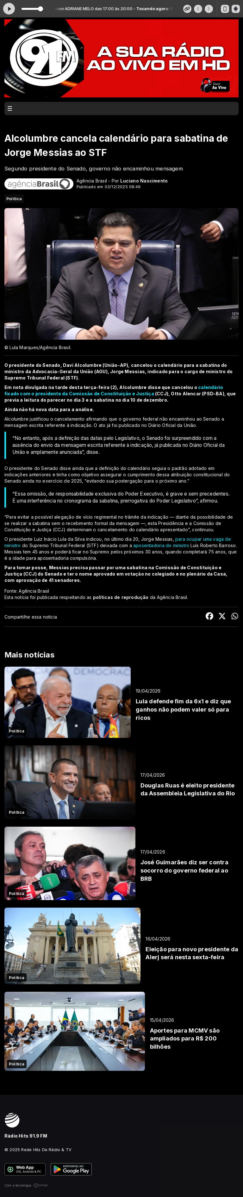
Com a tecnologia (26, 1185)
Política (14, 198)
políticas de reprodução (121, 597)
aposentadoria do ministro (161, 545)
